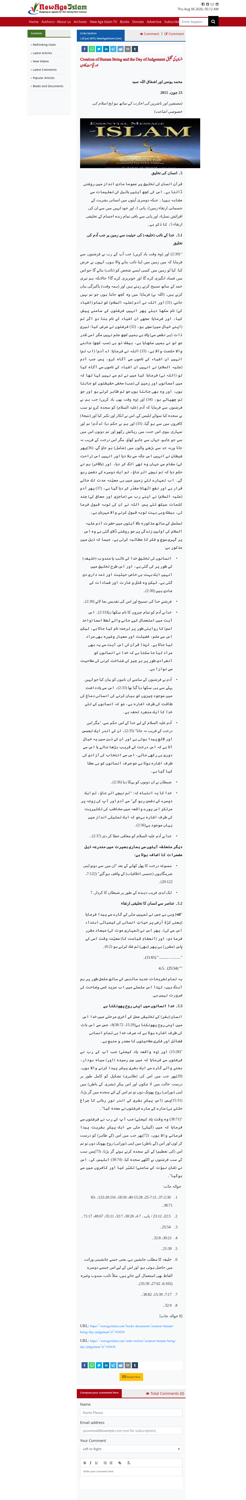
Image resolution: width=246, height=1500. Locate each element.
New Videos (41, 61)
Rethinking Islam (44, 45)
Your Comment (93, 1440)
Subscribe (172, 21)
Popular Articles (44, 78)
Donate (138, 21)
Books (124, 21)
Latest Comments (45, 70)
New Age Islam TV (103, 21)
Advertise (154, 21)
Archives (80, 21)
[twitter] (99, 49)
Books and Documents (48, 86)
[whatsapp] (92, 49)
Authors (47, 21)
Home (33, 21)
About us (64, 21)
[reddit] (120, 49)
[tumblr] (135, 49)
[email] (128, 49)
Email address (92, 1422)
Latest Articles (42, 53)
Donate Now (131, 1377)
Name (85, 1404)
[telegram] (113, 49)
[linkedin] (106, 49)
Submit (90, 1496)
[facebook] (85, 49)
